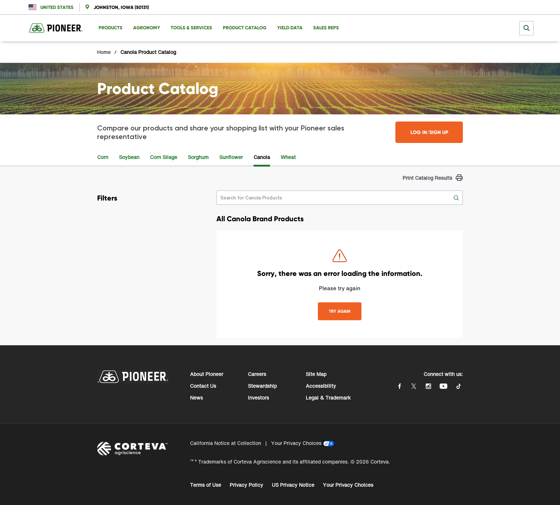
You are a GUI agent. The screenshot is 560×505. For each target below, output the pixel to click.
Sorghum (198, 157)
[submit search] (526, 28)
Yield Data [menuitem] (289, 28)
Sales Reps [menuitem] (326, 28)
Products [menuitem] (110, 28)
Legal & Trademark (328, 397)
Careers (257, 374)
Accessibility (321, 386)
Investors (258, 397)
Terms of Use (205, 485)
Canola (262, 157)
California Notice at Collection (225, 443)
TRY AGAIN (339, 311)
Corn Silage (163, 157)
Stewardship (262, 386)
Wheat (288, 157)
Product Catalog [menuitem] (244, 28)
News (196, 397)
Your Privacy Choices (296, 443)
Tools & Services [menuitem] (191, 28)
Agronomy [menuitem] (146, 28)
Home (104, 52)
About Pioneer (206, 374)
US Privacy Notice (293, 485)
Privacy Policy (246, 485)
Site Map (316, 374)
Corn (102, 157)
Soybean (129, 157)
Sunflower (231, 157)
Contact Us (203, 386)
